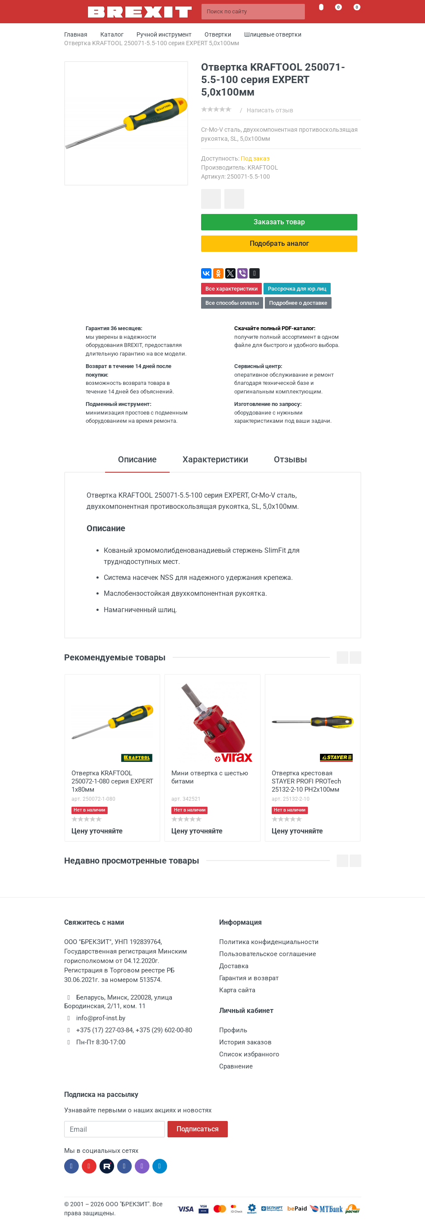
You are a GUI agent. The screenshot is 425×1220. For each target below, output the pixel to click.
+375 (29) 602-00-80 (164, 1030)
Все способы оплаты (232, 303)
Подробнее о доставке (298, 303)
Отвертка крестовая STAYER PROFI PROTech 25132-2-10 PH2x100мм (306, 781)
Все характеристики (231, 288)
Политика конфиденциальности (269, 942)
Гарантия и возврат (249, 978)
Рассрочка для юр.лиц (297, 288)
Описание (137, 459)
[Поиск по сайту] (253, 11)
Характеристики (215, 459)
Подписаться (198, 1129)
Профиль (233, 1030)
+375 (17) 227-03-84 (104, 1030)
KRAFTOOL (263, 167)
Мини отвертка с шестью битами (209, 777)
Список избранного (249, 1054)
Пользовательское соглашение (267, 954)
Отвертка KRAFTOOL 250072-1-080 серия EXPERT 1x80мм (112, 781)
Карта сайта (237, 990)
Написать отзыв (270, 110)
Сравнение (236, 1066)
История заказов (245, 1042)
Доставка (233, 966)
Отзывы (290, 459)
